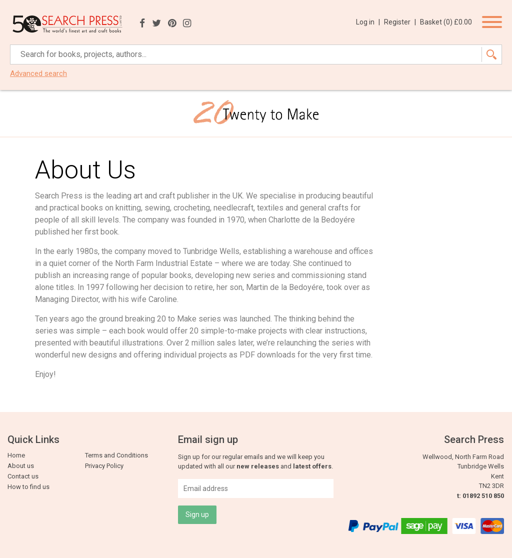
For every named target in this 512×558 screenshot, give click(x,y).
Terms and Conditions (116, 455)
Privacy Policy (104, 466)
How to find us (29, 486)
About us (21, 466)
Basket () (446, 22)
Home (16, 455)
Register (400, 22)
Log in (368, 22)
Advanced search (38, 74)
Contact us (23, 476)
